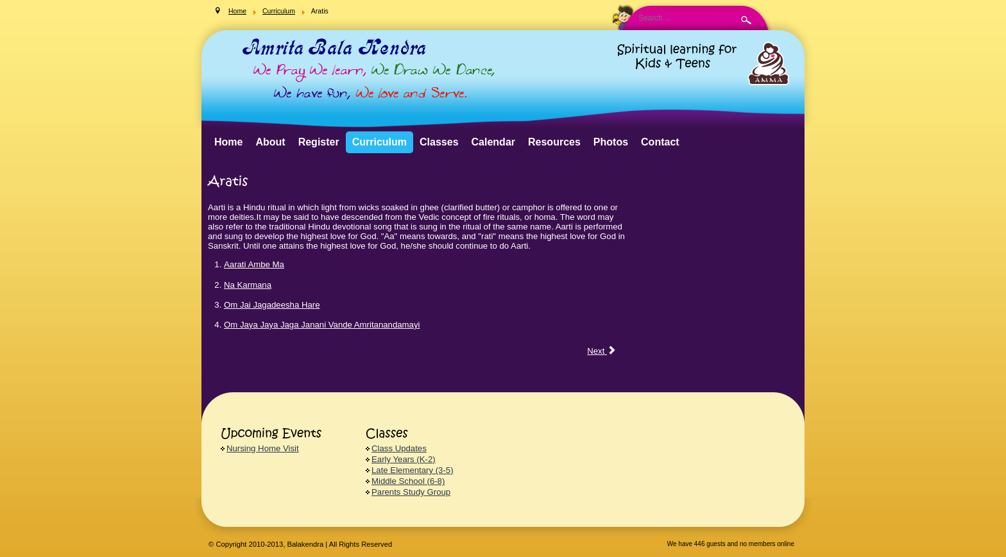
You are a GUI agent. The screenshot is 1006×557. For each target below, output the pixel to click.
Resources (554, 142)
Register (318, 142)
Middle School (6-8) (408, 481)
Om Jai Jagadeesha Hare (272, 305)
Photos (610, 142)
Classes (439, 142)
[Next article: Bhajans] (601, 351)
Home (228, 142)
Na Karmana (247, 285)
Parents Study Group (410, 492)
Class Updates (399, 448)
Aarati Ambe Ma (254, 264)
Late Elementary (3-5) (412, 470)
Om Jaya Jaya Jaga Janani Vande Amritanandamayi (322, 324)
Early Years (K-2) (403, 459)
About (270, 142)
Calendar (493, 142)
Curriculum (379, 142)
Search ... (338, 0)
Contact (660, 142)
